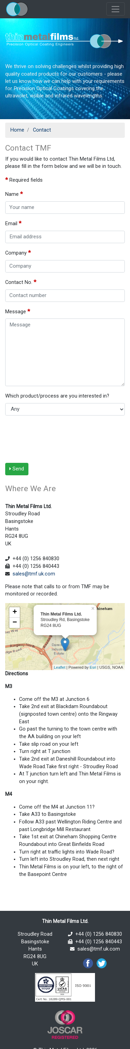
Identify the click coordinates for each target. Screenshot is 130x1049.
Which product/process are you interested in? (58, 395)
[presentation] (58, 439)
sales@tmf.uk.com (33, 574)
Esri (93, 667)
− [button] (14, 623)
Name (14, 193)
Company (18, 252)
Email (13, 223)
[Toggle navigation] (115, 9)
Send (16, 469)
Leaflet (59, 667)
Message (17, 311)
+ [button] (14, 612)
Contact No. (20, 281)
